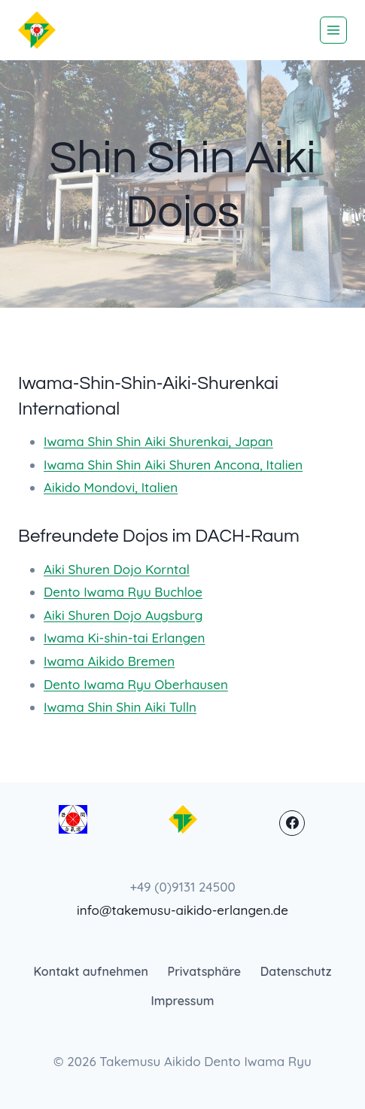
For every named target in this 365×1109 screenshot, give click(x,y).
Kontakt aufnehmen (91, 971)
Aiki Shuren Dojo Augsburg (123, 615)
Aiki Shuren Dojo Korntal (117, 569)
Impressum (182, 1000)
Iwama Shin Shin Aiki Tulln (120, 707)
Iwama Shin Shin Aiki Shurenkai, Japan (158, 441)
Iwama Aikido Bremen (109, 661)
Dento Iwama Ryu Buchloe (123, 592)
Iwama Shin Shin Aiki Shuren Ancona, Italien (173, 464)
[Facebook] (292, 823)
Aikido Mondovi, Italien (111, 487)
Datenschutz (296, 971)
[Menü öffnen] (333, 30)
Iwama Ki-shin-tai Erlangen (124, 638)
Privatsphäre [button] (205, 971)
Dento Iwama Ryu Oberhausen (136, 684)
